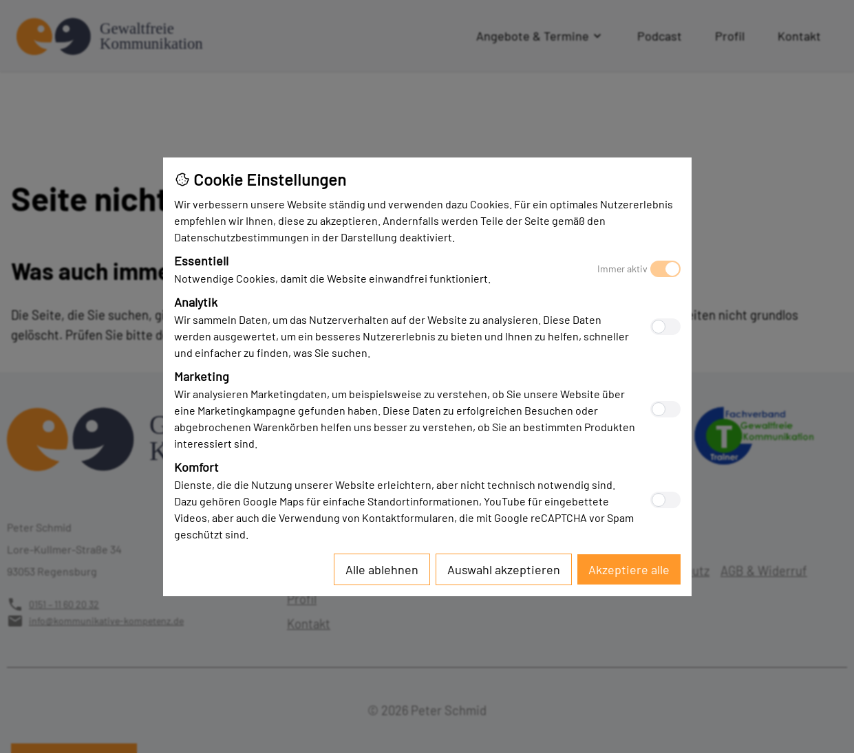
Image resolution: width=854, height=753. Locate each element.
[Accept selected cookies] (504, 569)
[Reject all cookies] (382, 569)
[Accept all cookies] (629, 569)
